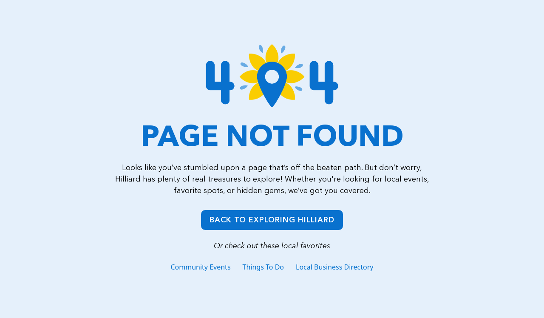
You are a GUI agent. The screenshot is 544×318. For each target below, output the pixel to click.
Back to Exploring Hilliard (272, 219)
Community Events (200, 267)
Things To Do (263, 267)
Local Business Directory (335, 267)
